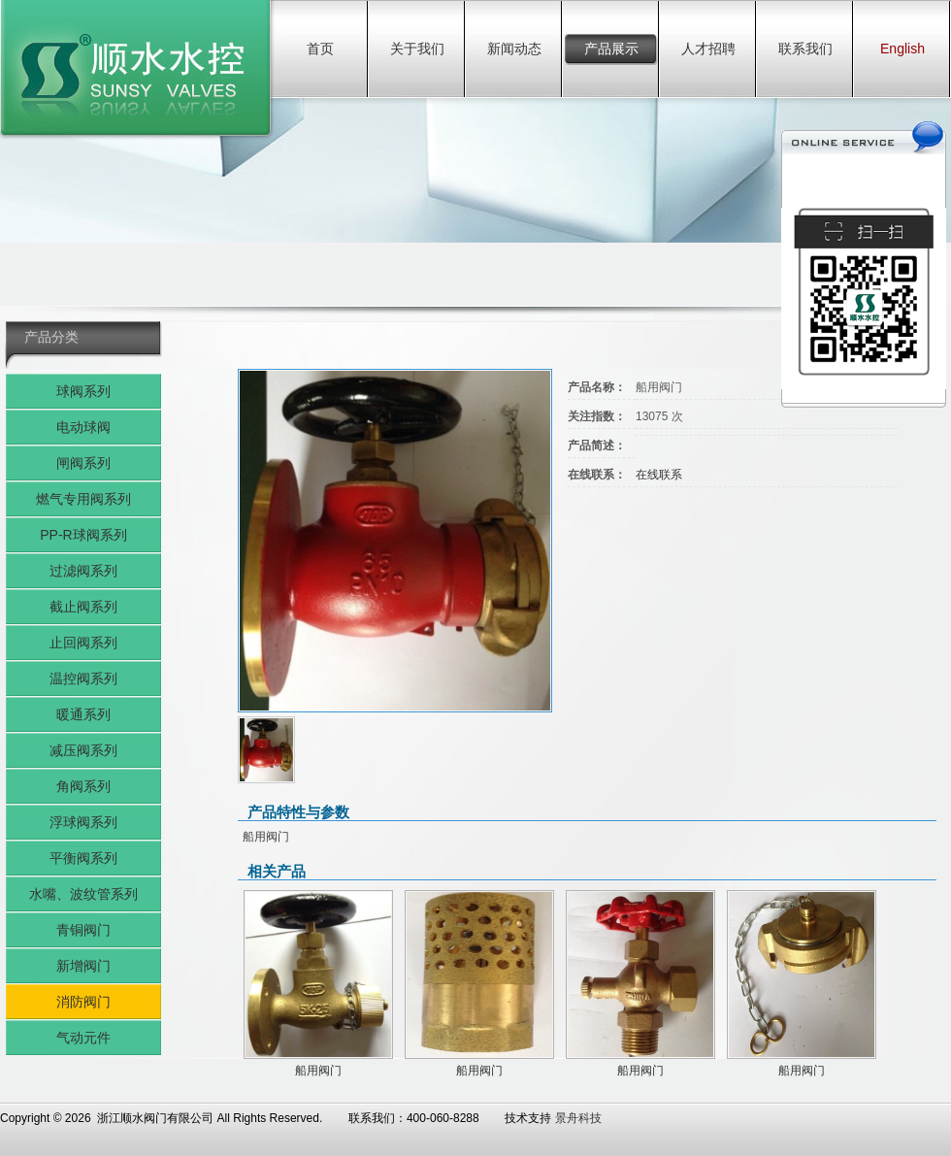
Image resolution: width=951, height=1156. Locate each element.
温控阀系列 (83, 678)
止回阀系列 (83, 642)
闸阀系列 (83, 463)
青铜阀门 (83, 930)
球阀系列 (83, 391)
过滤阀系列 (83, 570)
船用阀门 (318, 1070)
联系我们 (805, 48)
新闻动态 (514, 48)
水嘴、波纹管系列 (83, 894)
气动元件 (83, 1037)
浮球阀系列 (83, 822)
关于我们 (417, 48)
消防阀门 (83, 1001)
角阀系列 (83, 786)
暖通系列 (83, 714)
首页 (320, 48)
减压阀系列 (83, 750)
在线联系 (659, 474)
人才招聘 (708, 48)
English (902, 48)
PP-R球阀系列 (83, 535)
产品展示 (611, 48)
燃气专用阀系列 (83, 499)
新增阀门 (83, 966)
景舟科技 (578, 1118)
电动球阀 (83, 427)
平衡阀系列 (83, 858)
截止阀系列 (83, 606)
